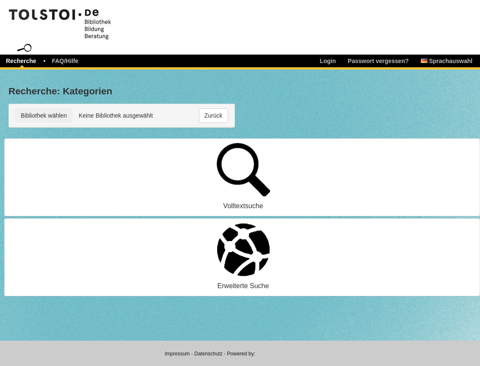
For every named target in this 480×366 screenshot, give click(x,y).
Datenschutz (208, 354)
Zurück (213, 115)
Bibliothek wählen (44, 115)
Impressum (177, 354)
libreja (76, 18)
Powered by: (241, 354)
